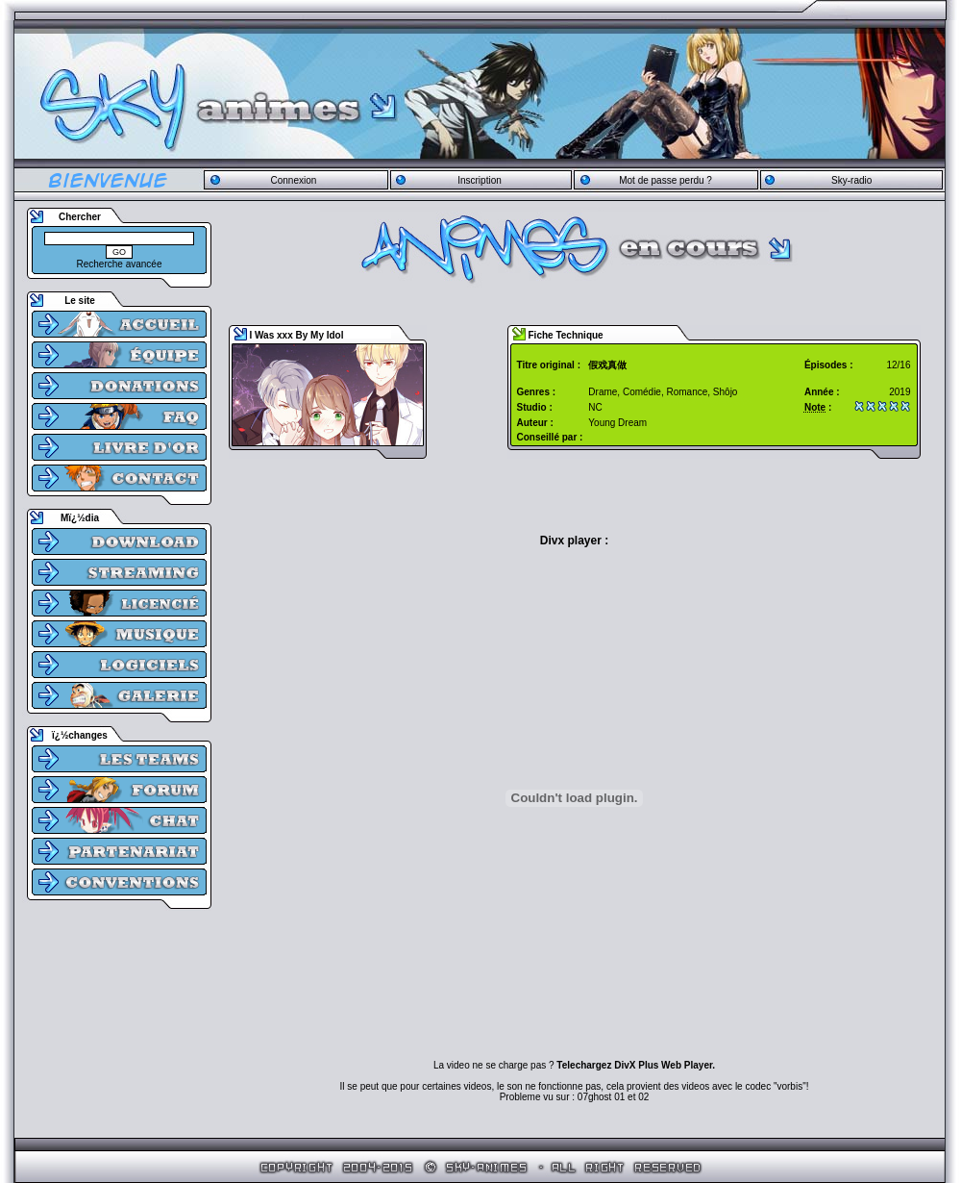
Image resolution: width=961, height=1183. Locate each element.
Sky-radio (851, 180)
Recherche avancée (119, 264)
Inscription (479, 180)
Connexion (293, 180)
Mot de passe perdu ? (665, 180)
